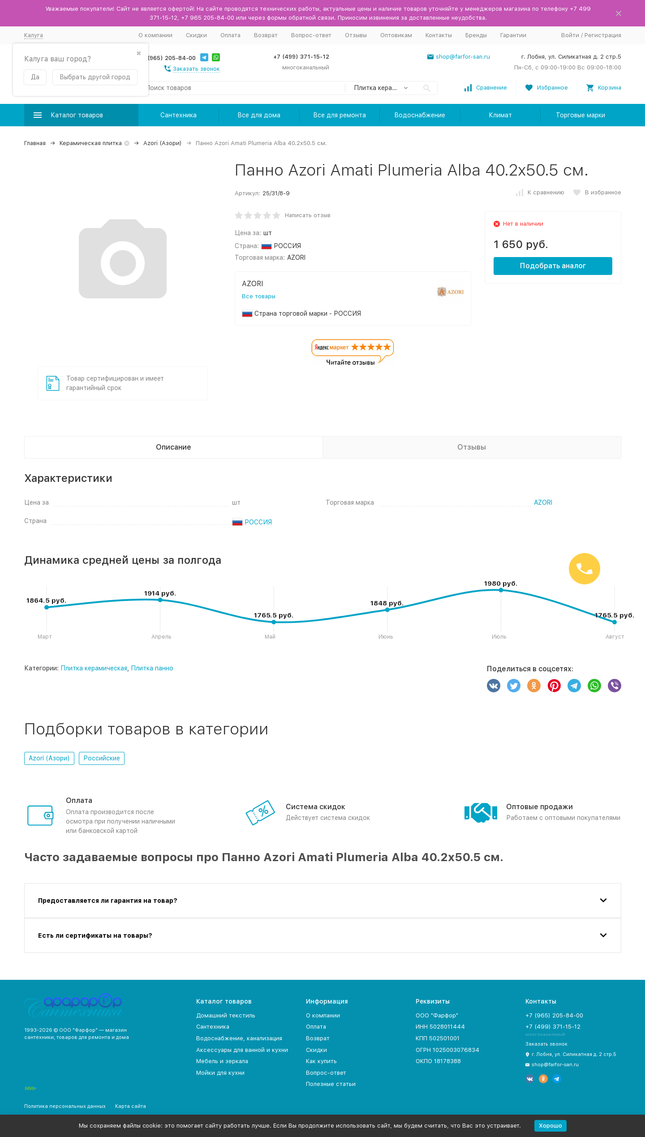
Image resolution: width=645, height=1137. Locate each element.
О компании (155, 35)
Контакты (439, 35)
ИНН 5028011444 (440, 1026)
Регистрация (603, 35)
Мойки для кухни (220, 1072)
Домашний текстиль (225, 1015)
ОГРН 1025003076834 (447, 1050)
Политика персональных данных (65, 1106)
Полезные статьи (331, 1084)
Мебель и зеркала (222, 1061)
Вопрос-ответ (311, 35)
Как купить (321, 1061)
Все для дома (258, 115)
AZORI (543, 502)
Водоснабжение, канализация (239, 1038)
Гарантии (513, 35)
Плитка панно (152, 668)
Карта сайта (130, 1106)
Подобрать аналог (553, 266)
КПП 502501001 (438, 1038)
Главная (35, 143)
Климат (500, 115)
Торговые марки (580, 115)
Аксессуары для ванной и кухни (242, 1050)
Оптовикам (396, 35)
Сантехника (178, 115)
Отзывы (356, 35)
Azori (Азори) (162, 143)
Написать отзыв (308, 215)
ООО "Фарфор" (437, 1015)
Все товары (258, 296)
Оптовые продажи (539, 806)
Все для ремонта (339, 115)
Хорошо (550, 1125)
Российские (101, 758)
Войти (570, 35)
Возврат (266, 35)
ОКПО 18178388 (438, 1061)
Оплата (230, 35)
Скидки (196, 35)
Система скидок (315, 806)
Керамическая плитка (91, 143)
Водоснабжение (419, 115)
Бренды (476, 35)
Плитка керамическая (93, 668)
